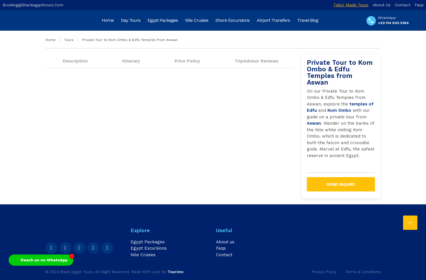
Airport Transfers (273, 20)
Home (108, 20)
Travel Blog (307, 20)
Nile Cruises (196, 20)
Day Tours (130, 20)
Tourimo (175, 272)
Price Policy (187, 61)
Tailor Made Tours (350, 5)
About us (381, 5)
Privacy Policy (324, 272)
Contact (402, 5)
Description (75, 61)
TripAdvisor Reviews (256, 61)
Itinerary (131, 61)
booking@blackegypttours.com (33, 5)
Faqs (419, 5)
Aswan (314, 123)
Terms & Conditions (363, 272)
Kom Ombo (339, 110)
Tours (69, 40)
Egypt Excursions (149, 248)
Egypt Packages (163, 20)
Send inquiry (341, 184)
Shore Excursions (232, 20)
